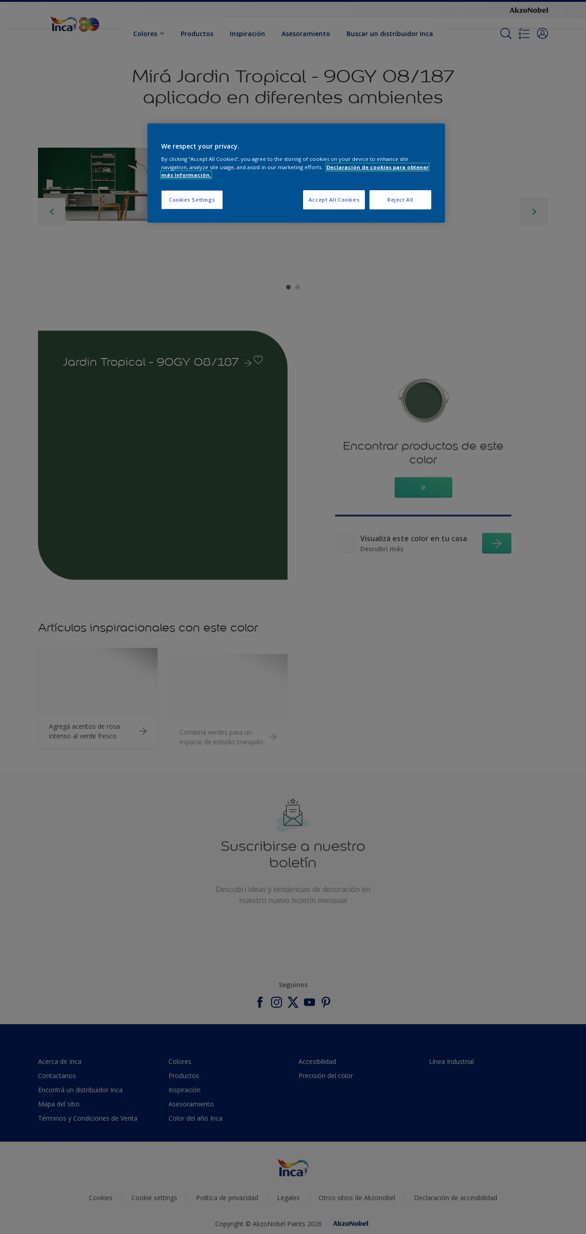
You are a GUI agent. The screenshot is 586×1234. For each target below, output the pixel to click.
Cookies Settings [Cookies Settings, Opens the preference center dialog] (192, 199)
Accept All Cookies (334, 199)
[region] (296, 173)
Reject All (400, 199)
